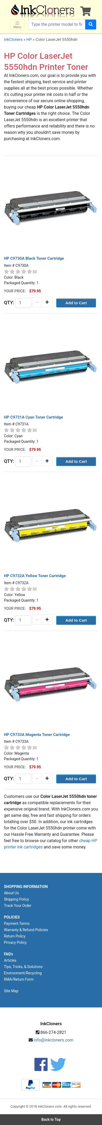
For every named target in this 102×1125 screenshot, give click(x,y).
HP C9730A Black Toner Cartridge (34, 258)
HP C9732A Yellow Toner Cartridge (35, 575)
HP (29, 39)
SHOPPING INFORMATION (26, 887)
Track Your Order (17, 905)
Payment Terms (16, 923)
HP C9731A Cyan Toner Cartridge (33, 417)
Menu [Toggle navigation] (17, 25)
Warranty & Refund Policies (26, 930)
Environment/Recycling (23, 973)
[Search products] (56, 24)
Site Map (11, 991)
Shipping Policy (16, 899)
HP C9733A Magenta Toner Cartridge (37, 734)
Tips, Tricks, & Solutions (23, 967)
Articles (10, 960)
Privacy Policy (15, 942)
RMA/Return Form (19, 979)
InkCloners (13, 39)
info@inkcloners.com (54, 1040)
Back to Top (51, 1119)
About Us (11, 893)
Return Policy (15, 936)
